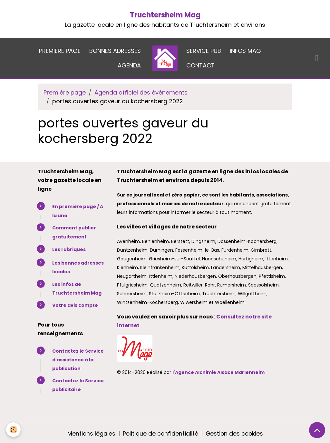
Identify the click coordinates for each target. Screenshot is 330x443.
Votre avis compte (75, 304)
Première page (65, 92)
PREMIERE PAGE (60, 51)
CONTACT (200, 65)
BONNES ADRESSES (115, 51)
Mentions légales (90, 433)
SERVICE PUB (203, 51)
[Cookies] (13, 429)
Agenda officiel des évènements (141, 92)
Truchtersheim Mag (165, 15)
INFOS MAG (245, 51)
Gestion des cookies (234, 433)
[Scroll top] (317, 430)
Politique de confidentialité (160, 433)
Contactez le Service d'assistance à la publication (78, 359)
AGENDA (129, 65)
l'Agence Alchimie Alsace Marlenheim (218, 372)
